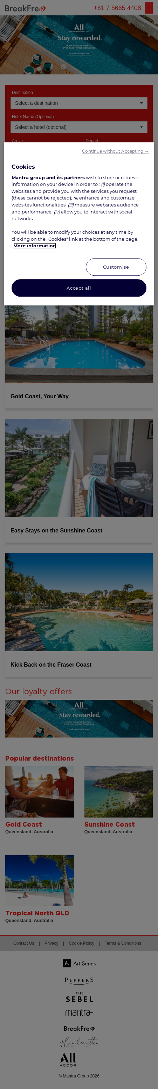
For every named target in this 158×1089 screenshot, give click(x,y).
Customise (116, 267)
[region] (79, 223)
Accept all (79, 288)
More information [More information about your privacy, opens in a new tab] (34, 245)
